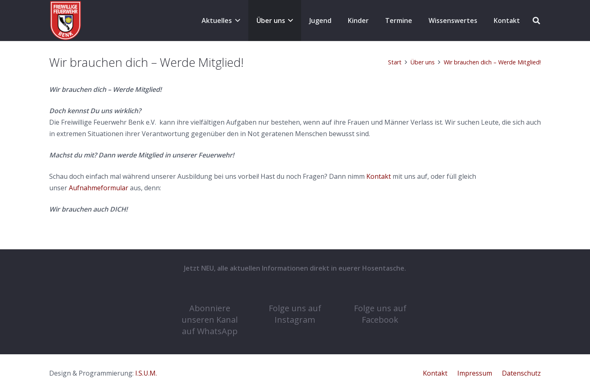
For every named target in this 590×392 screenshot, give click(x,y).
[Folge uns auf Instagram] (295, 290)
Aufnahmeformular (98, 187)
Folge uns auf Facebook (380, 314)
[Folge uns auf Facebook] (380, 290)
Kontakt (378, 176)
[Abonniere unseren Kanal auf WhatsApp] (209, 290)
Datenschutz (521, 373)
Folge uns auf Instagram (295, 314)
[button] (236, 20)
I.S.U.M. (146, 373)
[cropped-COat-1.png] (65, 20)
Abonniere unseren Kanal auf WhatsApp (210, 320)
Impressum (474, 373)
